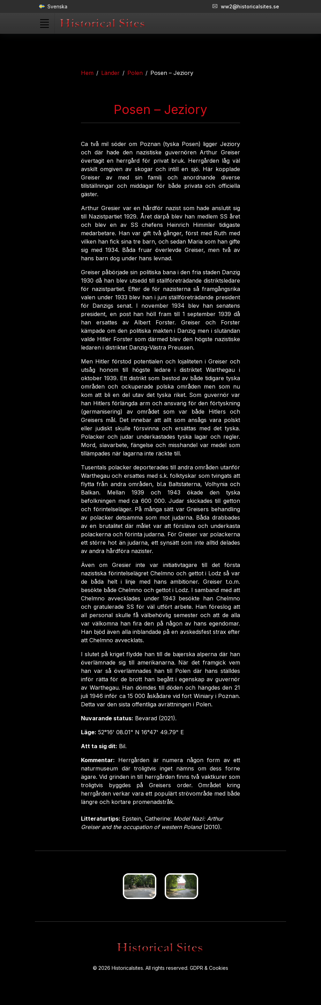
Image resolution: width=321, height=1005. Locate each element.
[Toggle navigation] (44, 23)
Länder (110, 72)
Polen (135, 72)
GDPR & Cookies (209, 968)
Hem (87, 72)
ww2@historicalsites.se (245, 6)
